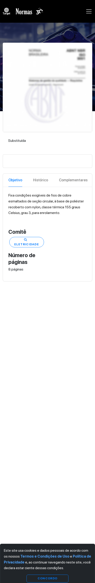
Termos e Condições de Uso (44, 556)
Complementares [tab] (73, 180)
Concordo (47, 578)
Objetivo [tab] (15, 180)
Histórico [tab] (40, 180)
